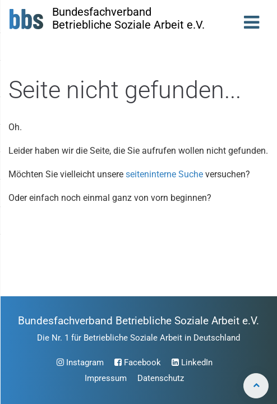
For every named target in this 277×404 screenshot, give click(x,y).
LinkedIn (192, 362)
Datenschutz (160, 378)
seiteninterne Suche (164, 174)
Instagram (80, 362)
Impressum (106, 378)
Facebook (137, 362)
